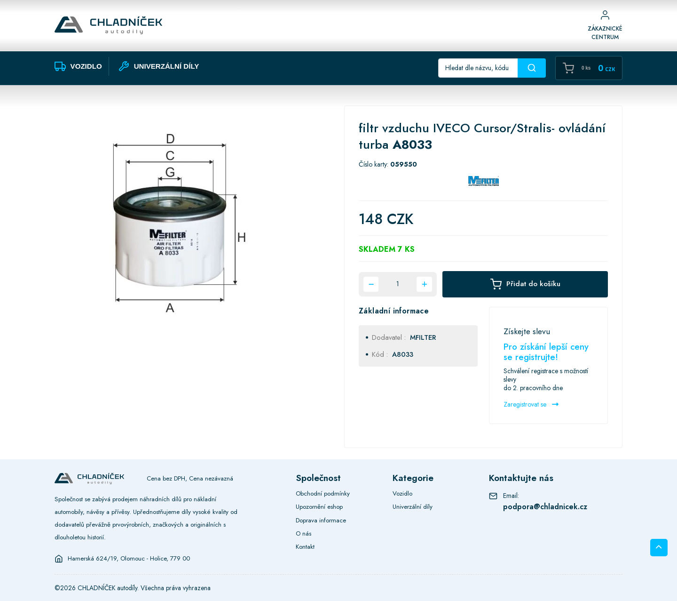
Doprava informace (321, 520)
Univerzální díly (413, 506)
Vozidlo (402, 493)
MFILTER (423, 337)
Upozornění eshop (319, 506)
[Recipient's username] (478, 68)
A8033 (402, 354)
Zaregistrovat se (531, 404)
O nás (303, 533)
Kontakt (305, 546)
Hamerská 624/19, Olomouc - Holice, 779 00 (129, 558)
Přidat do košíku (525, 284)
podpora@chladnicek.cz (545, 506)
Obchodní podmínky (323, 493)
